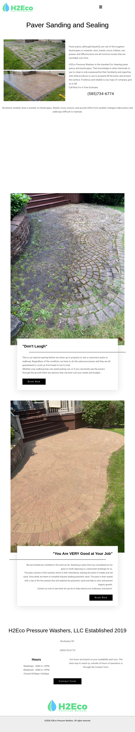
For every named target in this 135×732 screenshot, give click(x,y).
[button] (100, 7)
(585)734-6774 (67, 650)
